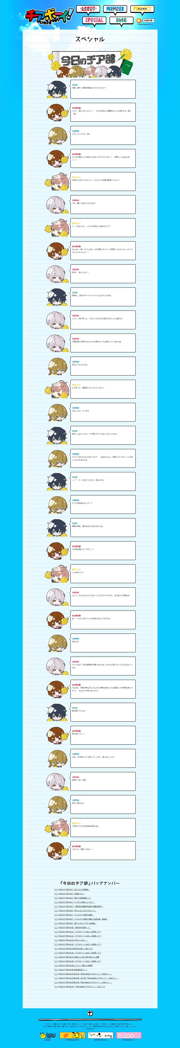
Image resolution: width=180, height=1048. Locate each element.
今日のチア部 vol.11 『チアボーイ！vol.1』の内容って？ (79, 932)
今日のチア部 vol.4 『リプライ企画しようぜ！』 (76, 902)
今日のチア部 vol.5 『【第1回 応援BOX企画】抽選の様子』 (80, 906)
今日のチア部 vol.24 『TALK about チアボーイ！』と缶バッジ (81, 987)
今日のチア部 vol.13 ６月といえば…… (72, 940)
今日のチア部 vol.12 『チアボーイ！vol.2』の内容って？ (79, 936)
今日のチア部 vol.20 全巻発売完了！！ (72, 970)
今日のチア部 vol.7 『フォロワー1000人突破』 (76, 915)
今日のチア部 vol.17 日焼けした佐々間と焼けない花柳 (78, 957)
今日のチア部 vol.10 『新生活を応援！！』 (74, 928)
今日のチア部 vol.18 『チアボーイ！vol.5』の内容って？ (79, 961)
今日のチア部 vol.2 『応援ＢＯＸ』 (71, 894)
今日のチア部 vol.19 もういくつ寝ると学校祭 (75, 966)
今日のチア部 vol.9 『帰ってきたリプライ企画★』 (77, 923)
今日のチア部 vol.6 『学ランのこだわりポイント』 (77, 911)
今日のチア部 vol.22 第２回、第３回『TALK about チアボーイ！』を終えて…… (88, 978)
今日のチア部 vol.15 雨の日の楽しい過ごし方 (75, 949)
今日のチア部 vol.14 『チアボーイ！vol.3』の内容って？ (79, 944)
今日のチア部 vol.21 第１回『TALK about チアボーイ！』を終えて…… (85, 974)
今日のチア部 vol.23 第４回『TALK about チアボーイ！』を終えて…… (85, 982)
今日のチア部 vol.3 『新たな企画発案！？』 (75, 898)
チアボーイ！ (50, 16)
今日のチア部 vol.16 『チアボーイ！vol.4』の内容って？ (79, 953)
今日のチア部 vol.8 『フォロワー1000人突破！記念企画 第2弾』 (83, 919)
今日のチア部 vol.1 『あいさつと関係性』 (74, 890)
